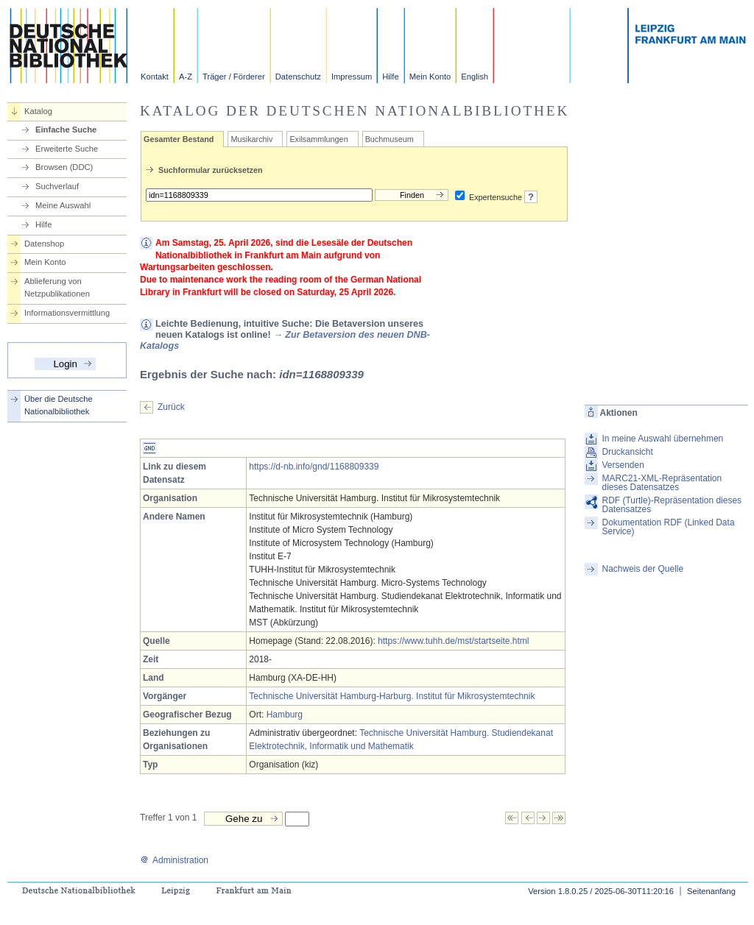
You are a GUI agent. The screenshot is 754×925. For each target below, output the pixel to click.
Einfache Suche (65, 129)
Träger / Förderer (233, 76)
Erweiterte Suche (66, 148)
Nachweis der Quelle (642, 569)
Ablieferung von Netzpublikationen (57, 287)
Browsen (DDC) (64, 167)
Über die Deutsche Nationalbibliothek (58, 405)
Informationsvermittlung (67, 312)
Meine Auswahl (63, 205)
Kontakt (155, 76)
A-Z (185, 76)
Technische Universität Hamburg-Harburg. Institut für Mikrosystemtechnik (392, 696)
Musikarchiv (251, 139)
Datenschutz (298, 76)
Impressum (351, 76)
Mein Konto (430, 76)
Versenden (623, 465)
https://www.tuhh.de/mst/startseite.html (453, 641)
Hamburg (285, 714)
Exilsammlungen (318, 139)
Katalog (38, 111)
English (474, 76)
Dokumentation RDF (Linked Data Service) (668, 526)
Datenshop (44, 243)
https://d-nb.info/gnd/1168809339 (313, 466)
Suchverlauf (57, 186)
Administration (174, 860)
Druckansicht (627, 452)
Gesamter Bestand (179, 139)
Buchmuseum (389, 139)
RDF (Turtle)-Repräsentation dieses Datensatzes (671, 504)
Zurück (171, 407)
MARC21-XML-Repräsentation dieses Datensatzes (662, 482)
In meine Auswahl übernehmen (662, 438)
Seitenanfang (711, 891)
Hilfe (390, 76)
